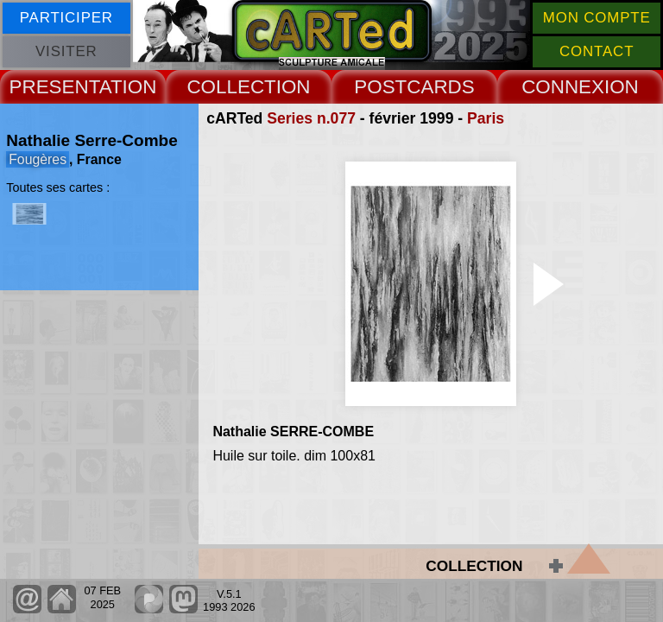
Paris (485, 118)
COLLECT (230, 87)
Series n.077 (311, 118)
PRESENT (54, 87)
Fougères (37, 159)
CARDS (440, 87)
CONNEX (562, 87)
